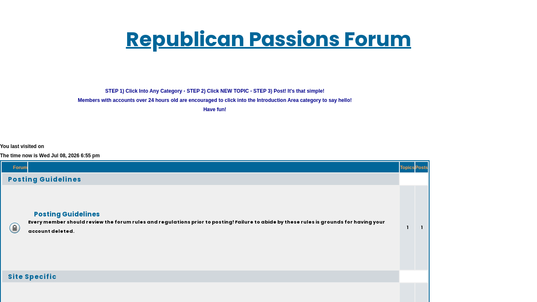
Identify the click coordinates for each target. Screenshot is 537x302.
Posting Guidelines (35, 174)
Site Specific (25, 271)
